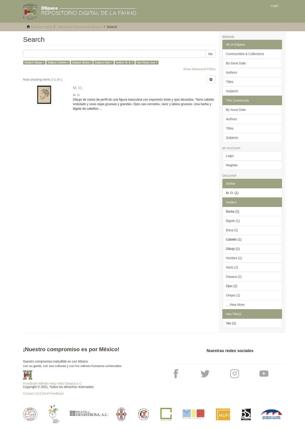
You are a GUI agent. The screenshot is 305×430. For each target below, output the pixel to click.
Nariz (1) (232, 267)
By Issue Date (236, 63)
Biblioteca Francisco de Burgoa (80, 27)
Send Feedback (52, 393)
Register (232, 165)
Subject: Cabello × (58, 62)
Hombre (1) (234, 258)
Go (210, 54)
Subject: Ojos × (103, 62)
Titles (229, 82)
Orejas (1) (233, 295)
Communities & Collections (245, 54)
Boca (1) (232, 230)
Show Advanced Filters (199, 69)
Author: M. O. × (124, 62)
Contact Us (31, 393)
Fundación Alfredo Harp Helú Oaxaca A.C (52, 383)
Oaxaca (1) (234, 276)
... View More (235, 304)
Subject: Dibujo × (34, 62)
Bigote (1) (233, 221)
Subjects (232, 91)
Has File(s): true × (147, 62)
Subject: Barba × (81, 62)
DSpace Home (41, 27)
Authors (231, 72)
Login (230, 156)
